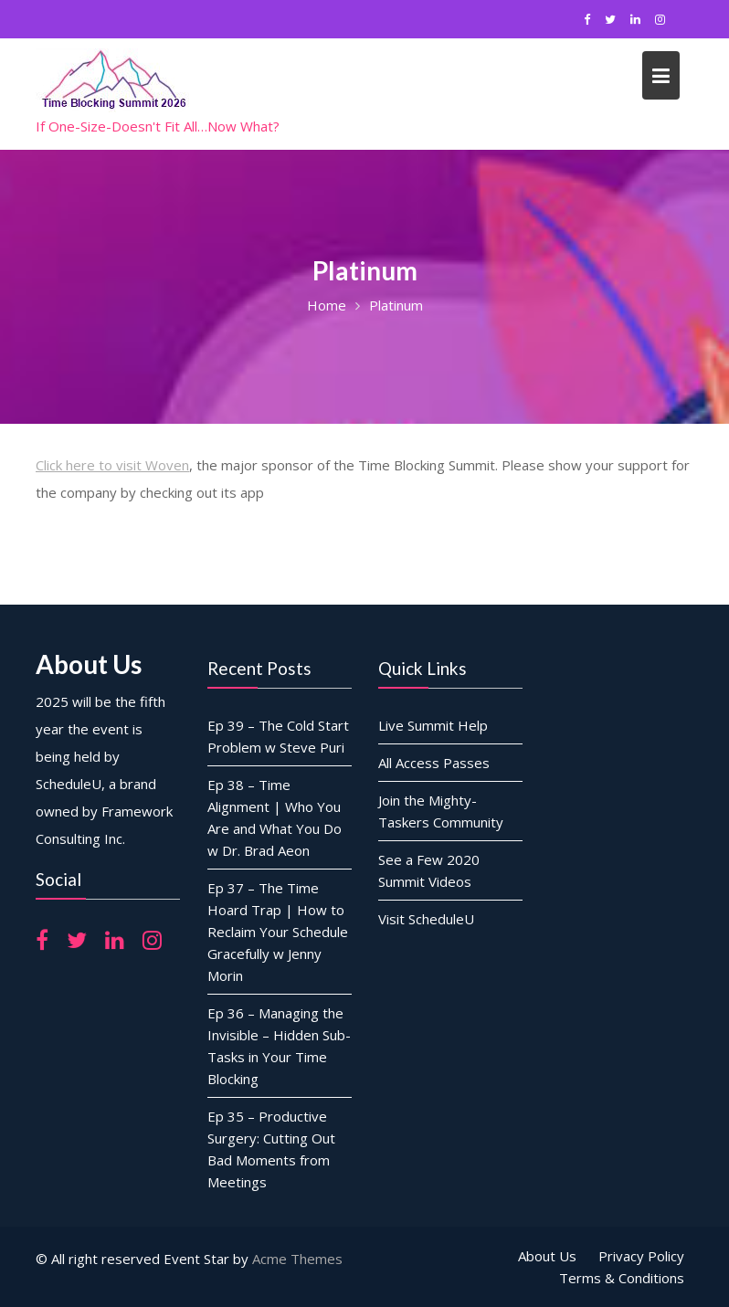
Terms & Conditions (621, 1278)
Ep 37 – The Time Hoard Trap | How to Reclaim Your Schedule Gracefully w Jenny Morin (277, 931)
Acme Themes (297, 1258)
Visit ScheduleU (426, 918)
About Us (547, 1256)
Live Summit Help (433, 724)
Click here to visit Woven (112, 465)
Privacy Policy (641, 1256)
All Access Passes (434, 762)
